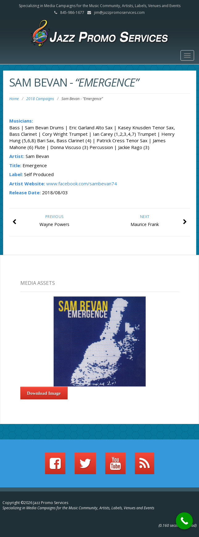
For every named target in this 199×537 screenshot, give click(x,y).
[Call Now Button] (184, 520)
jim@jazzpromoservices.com (119, 12)
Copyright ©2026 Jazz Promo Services (35, 502)
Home (14, 98)
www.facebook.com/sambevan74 (81, 183)
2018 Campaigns (40, 98)
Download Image (44, 393)
